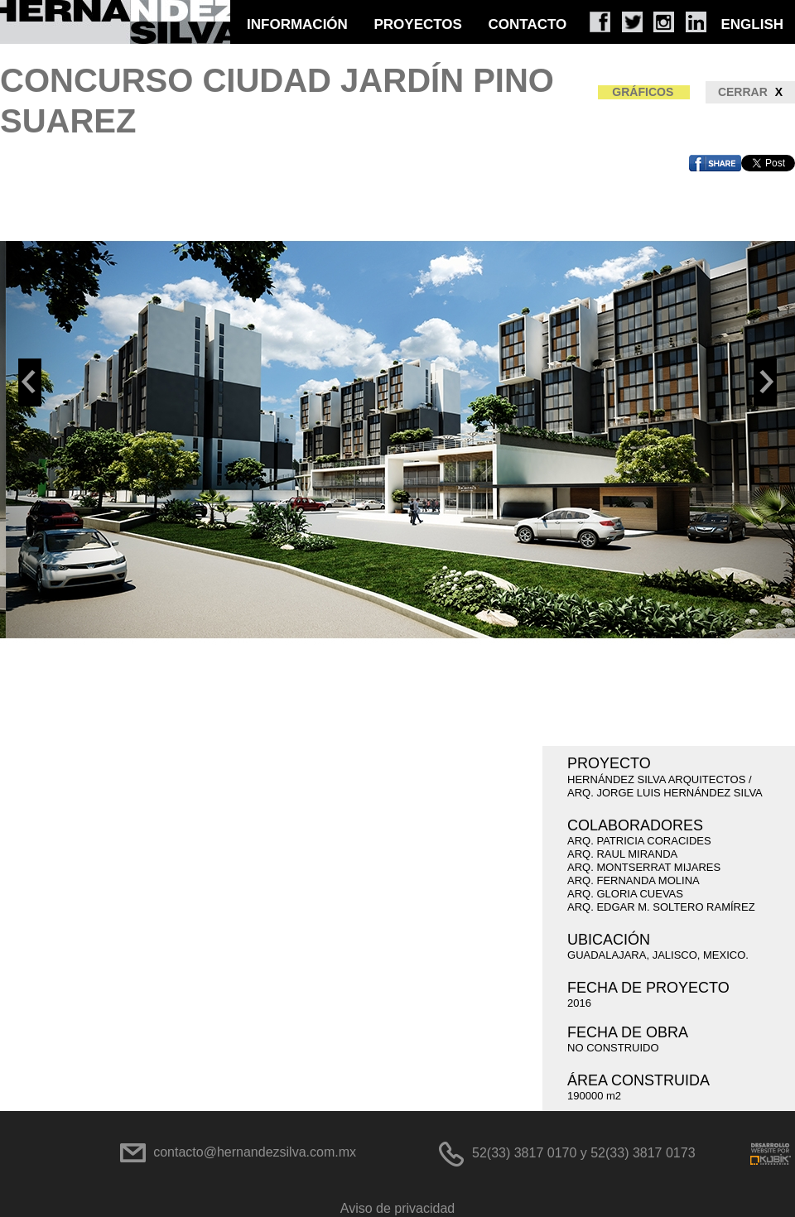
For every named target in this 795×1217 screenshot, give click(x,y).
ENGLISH (751, 24)
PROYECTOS (417, 24)
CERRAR (750, 92)
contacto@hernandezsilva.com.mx (254, 1152)
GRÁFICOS (642, 92)
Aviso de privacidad (397, 1208)
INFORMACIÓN (297, 24)
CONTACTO (528, 24)
